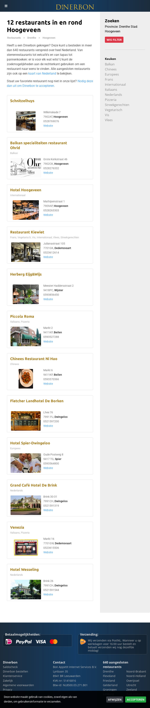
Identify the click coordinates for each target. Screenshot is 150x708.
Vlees (109, 120)
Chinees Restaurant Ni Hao (33, 359)
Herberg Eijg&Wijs (26, 274)
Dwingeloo (61, 417)
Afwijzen (114, 699)
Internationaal (115, 84)
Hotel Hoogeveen (25, 190)
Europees (112, 74)
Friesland (109, 680)
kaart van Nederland (42, 73)
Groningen (110, 689)
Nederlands (113, 95)
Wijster (58, 290)
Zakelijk (8, 680)
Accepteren (135, 699)
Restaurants (14, 37)
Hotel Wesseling (24, 569)
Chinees (111, 69)
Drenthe (31, 37)
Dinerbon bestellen (15, 671)
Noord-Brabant (136, 671)
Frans (109, 79)
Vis (107, 115)
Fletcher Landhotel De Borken (36, 401)
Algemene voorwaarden (18, 685)
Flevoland (109, 676)
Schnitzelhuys (22, 101)
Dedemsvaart (62, 248)
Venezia (17, 527)
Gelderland (110, 685)
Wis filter (114, 40)
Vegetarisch (113, 110)
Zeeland (131, 689)
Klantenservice (12, 676)
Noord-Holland (136, 676)
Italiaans (111, 89)
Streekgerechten (117, 105)
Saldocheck (10, 667)
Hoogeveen (49, 37)
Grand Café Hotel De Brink (33, 485)
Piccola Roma (22, 316)
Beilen (58, 332)
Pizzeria (110, 100)
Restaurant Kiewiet (27, 232)
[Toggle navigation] (6, 6)
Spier (58, 459)
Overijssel (132, 680)
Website (48, 125)
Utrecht (131, 685)
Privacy (7, 689)
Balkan (110, 64)
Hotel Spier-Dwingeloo (30, 443)
